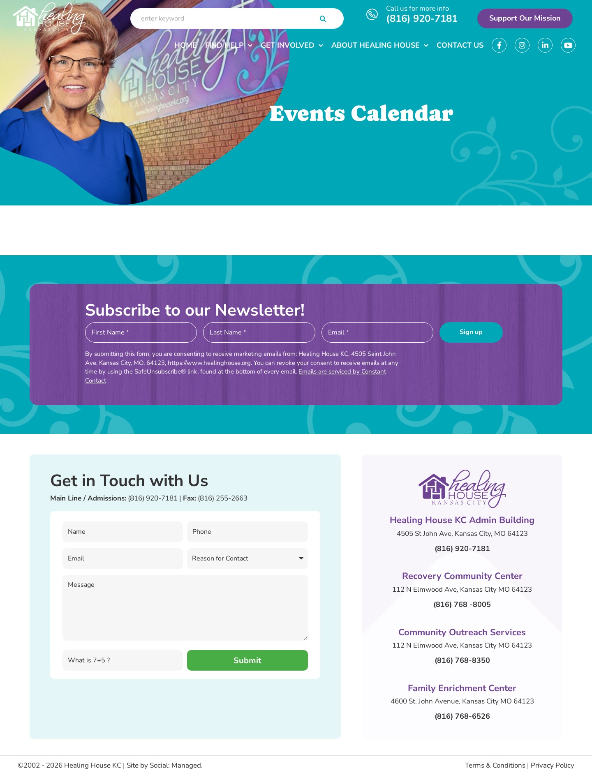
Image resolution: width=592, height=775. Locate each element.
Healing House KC (92, 765)
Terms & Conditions (495, 765)
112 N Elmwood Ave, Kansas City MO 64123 (462, 589)
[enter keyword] (237, 18)
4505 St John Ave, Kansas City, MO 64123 (462, 533)
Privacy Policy (552, 765)
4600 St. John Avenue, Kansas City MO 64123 (462, 701)
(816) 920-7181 (422, 18)
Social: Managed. (176, 765)
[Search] (323, 18)
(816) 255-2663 (222, 498)
